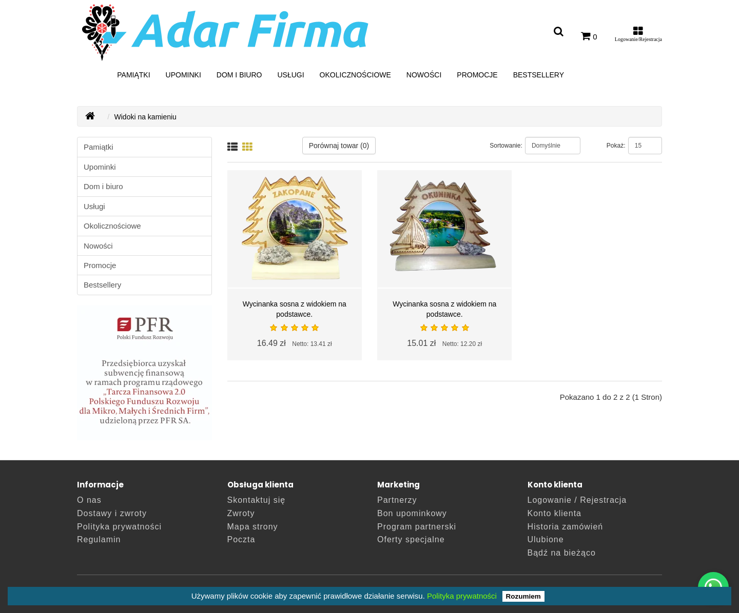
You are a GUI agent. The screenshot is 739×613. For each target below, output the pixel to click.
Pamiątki (133, 75)
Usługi (290, 75)
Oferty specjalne (411, 539)
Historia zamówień (566, 526)
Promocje (477, 75)
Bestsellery (538, 75)
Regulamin (99, 539)
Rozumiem (523, 596)
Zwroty (241, 513)
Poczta (241, 539)
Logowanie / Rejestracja (577, 500)
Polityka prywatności (462, 595)
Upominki (183, 75)
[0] (589, 36)
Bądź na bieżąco (562, 552)
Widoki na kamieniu (145, 117)
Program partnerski (416, 526)
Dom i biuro (239, 75)
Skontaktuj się (256, 500)
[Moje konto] (638, 36)
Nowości (423, 75)
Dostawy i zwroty (112, 513)
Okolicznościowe (355, 75)
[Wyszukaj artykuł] (558, 31)
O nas (89, 500)
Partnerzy (397, 500)
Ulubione (546, 539)
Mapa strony (252, 526)
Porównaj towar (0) (339, 145)
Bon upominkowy (412, 513)
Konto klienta (555, 513)
